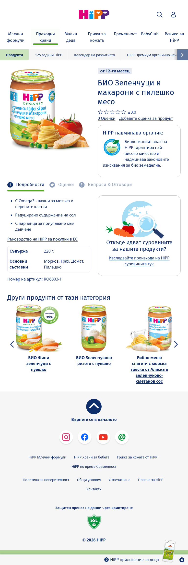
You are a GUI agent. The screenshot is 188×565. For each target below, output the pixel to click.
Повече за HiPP (150, 479)
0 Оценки (106, 118)
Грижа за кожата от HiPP (137, 457)
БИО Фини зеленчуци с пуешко (38, 363)
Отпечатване (119, 479)
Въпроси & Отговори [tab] (109, 184)
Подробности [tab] (29, 184)
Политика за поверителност (46, 479)
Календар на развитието (94, 55)
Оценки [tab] (65, 184)
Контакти (94, 489)
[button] (160, 14)
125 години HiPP (48, 55)
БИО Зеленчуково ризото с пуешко (94, 360)
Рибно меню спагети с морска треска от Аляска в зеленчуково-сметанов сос (149, 369)
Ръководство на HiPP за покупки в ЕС (42, 239)
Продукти (14, 55)
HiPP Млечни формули (47, 457)
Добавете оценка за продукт (146, 118)
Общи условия (89, 479)
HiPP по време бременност (93, 466)
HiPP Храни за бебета (91, 457)
